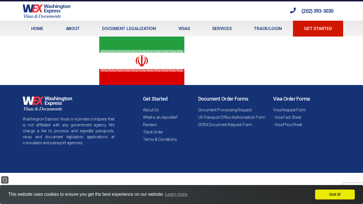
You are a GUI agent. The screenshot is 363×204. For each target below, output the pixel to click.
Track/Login (268, 28)
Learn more (176, 194)
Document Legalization (129, 28)
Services (221, 28)
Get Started (318, 28)
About (73, 28)
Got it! (335, 194)
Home (37, 28)
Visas (184, 28)
